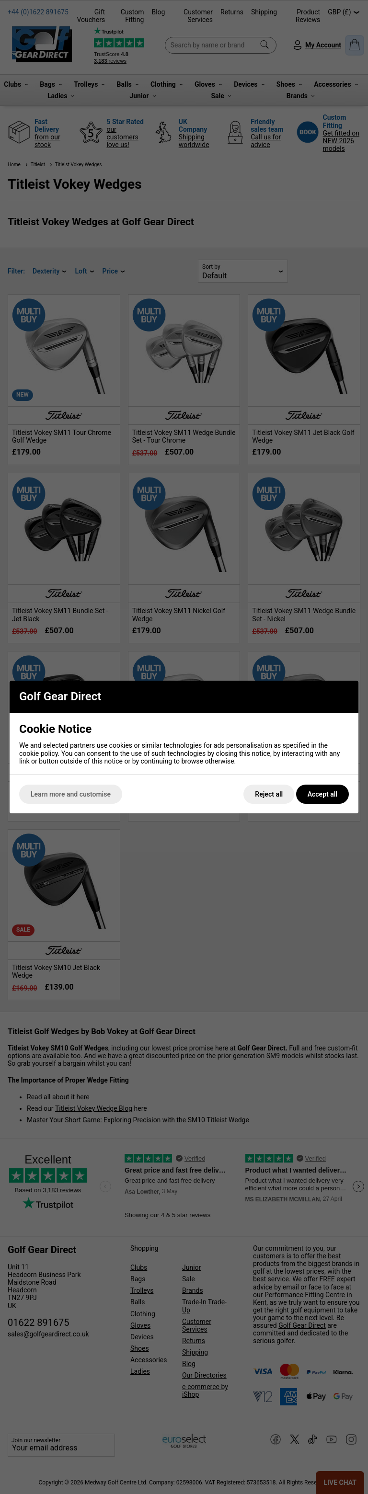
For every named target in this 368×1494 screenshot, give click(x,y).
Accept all (322, 794)
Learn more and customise (71, 794)
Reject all (269, 794)
